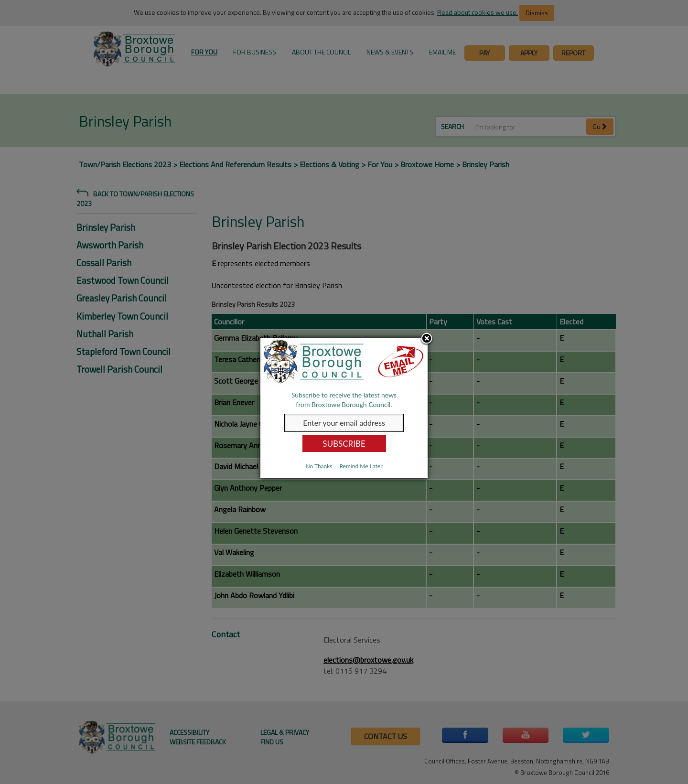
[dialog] (344, 408)
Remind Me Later (360, 466)
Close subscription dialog (426, 339)
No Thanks (318, 466)
